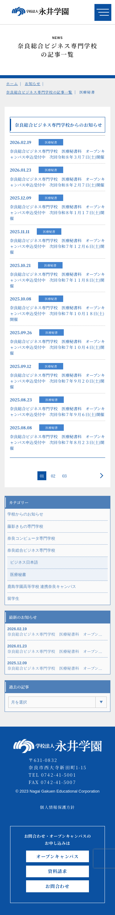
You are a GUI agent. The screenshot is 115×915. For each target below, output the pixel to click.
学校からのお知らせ (25, 517)
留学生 (13, 602)
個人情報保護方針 (57, 807)
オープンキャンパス (57, 856)
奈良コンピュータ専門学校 (31, 542)
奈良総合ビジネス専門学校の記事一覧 (39, 92)
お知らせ (32, 83)
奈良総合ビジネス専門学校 (31, 554)
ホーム (12, 83)
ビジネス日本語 (24, 566)
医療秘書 (51, 143)
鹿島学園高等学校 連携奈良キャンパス (41, 590)
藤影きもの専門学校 (25, 529)
